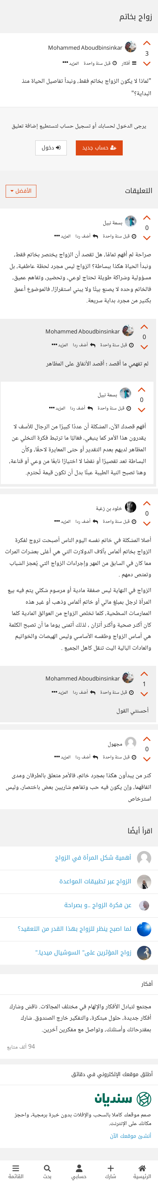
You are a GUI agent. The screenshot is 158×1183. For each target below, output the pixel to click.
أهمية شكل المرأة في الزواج (93, 858)
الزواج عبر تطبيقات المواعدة (95, 881)
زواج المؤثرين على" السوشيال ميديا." (83, 953)
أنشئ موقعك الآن (130, 1136)
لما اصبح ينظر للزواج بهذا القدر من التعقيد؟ (74, 929)
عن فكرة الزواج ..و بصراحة (97, 905)
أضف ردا (86, 236)
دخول (51, 148)
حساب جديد (99, 148)
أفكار (128, 63)
